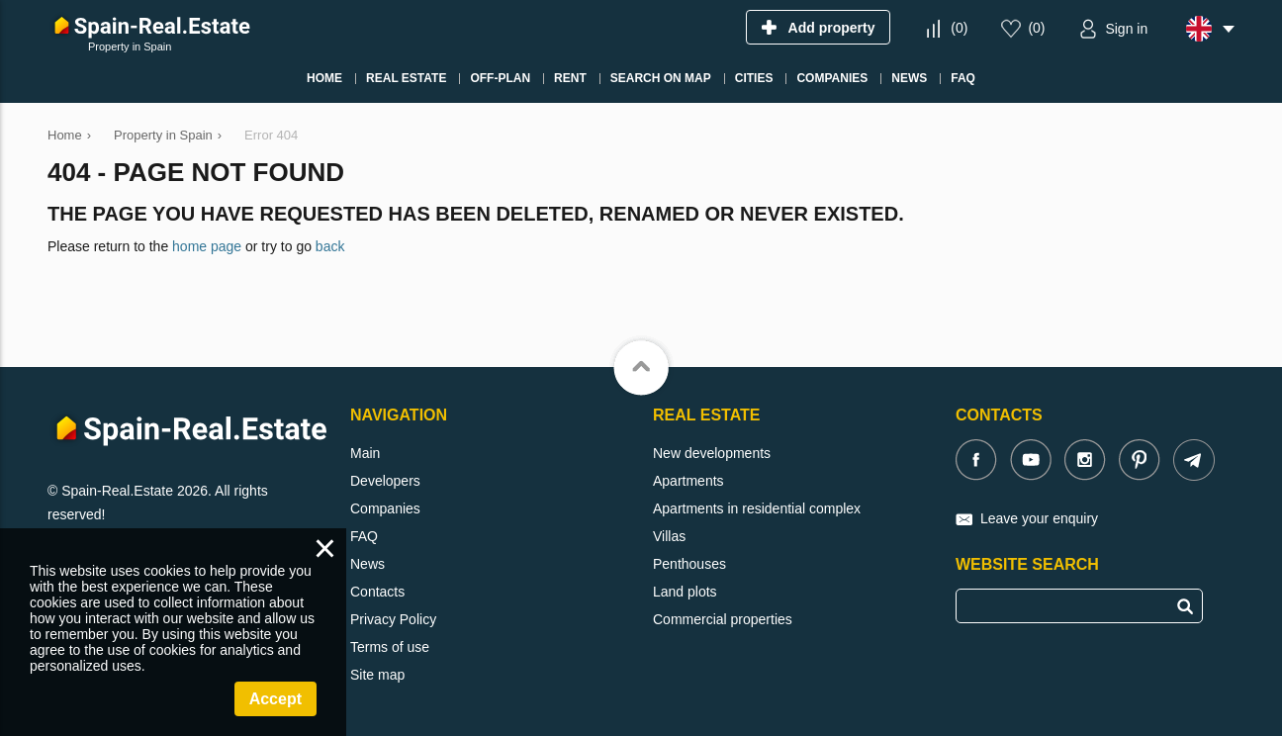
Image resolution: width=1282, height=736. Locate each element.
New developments (712, 453)
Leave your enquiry (1039, 518)
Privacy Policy (393, 619)
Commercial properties (722, 619)
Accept (275, 698)
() (959, 28)
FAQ (364, 536)
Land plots (685, 591)
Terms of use (389, 647)
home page (206, 246)
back (330, 246)
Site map (377, 675)
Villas (669, 536)
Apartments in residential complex (757, 508)
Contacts (377, 591)
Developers (385, 481)
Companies (385, 508)
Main (365, 453)
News (367, 564)
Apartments (688, 481)
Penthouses (689, 564)
